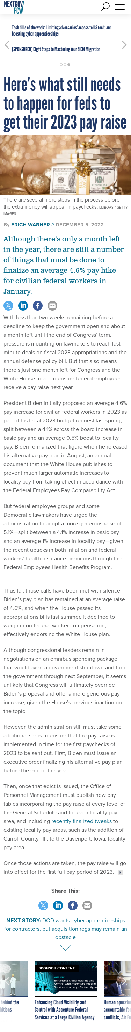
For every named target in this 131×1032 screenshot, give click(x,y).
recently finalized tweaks (81, 821)
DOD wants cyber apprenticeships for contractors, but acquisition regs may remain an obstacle (65, 928)
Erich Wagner (30, 224)
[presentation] (6, 991)
